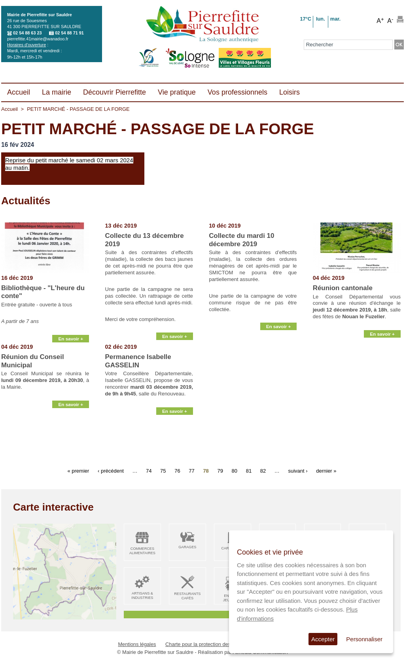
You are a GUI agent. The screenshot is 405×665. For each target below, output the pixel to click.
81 (249, 470)
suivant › (297, 470)
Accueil (9, 109)
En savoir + (70, 333)
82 (263, 470)
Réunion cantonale (343, 288)
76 (177, 470)
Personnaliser (364, 639)
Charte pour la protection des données (208, 644)
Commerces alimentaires (142, 551)
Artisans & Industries (142, 595)
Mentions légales (137, 644)
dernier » (326, 470)
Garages (187, 547)
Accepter (323, 639)
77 (191, 470)
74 (148, 470)
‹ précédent (111, 470)
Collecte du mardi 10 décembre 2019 (241, 239)
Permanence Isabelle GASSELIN (138, 361)
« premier (78, 470)
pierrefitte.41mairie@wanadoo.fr (37, 38)
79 (220, 470)
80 (234, 470)
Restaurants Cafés (187, 596)
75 (163, 470)
